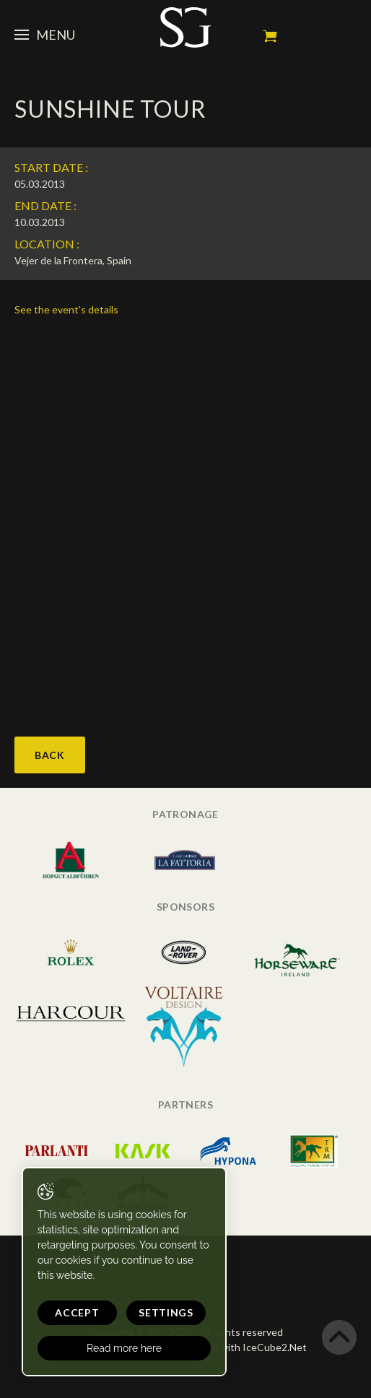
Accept (77, 1312)
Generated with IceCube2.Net (237, 1347)
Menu (44, 35)
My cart (270, 36)
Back (50, 755)
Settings (166, 1312)
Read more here (124, 1348)
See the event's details (66, 309)
